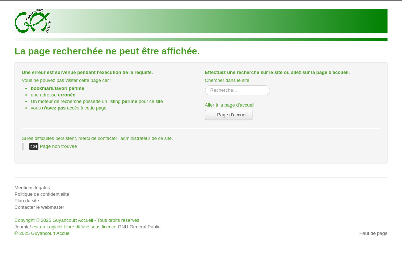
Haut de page (373, 233)
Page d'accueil (229, 114)
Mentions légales (32, 187)
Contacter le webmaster (39, 207)
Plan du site (26, 200)
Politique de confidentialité (41, 194)
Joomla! (22, 226)
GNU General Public (139, 226)
